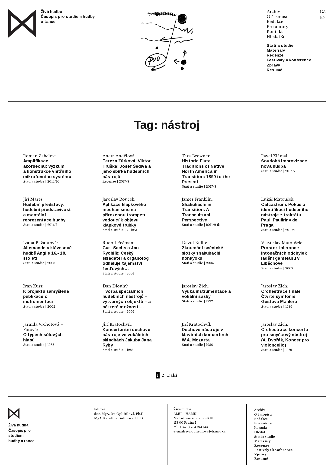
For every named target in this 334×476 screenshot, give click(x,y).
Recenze (275, 55)
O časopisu (278, 16)
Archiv (273, 11)
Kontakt (275, 31)
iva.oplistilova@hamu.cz (205, 431)
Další (172, 375)
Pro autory (277, 26)
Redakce (275, 21)
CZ (323, 11)
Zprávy (273, 65)
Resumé (274, 70)
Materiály (276, 50)
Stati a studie (280, 45)
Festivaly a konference (289, 60)
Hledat (275, 36)
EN (323, 17)
